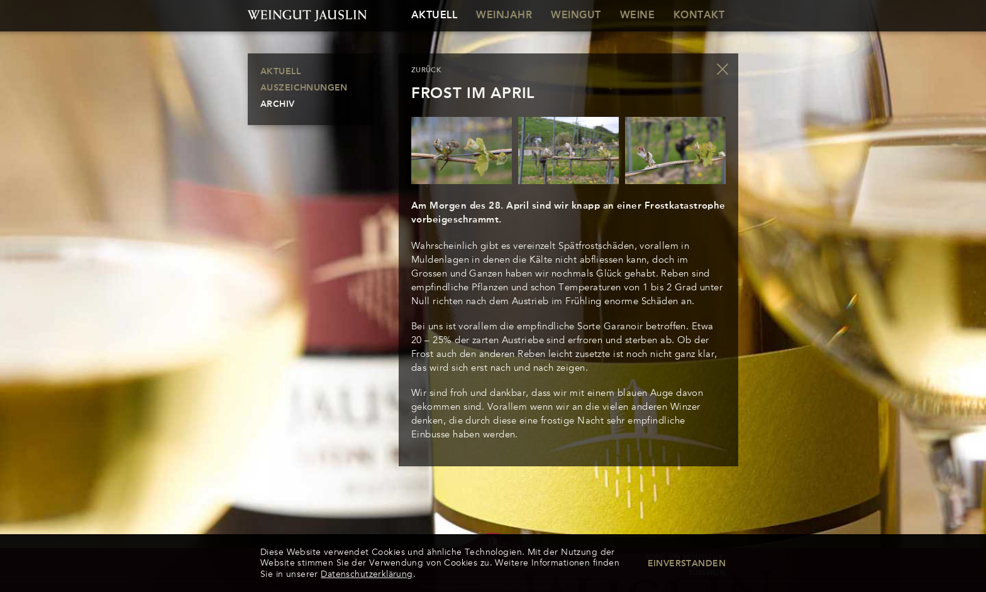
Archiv (277, 104)
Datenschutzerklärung (367, 574)
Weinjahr (504, 16)
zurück (426, 70)
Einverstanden (687, 563)
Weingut (576, 16)
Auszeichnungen (304, 88)
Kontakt (698, 16)
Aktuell (434, 16)
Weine (637, 16)
